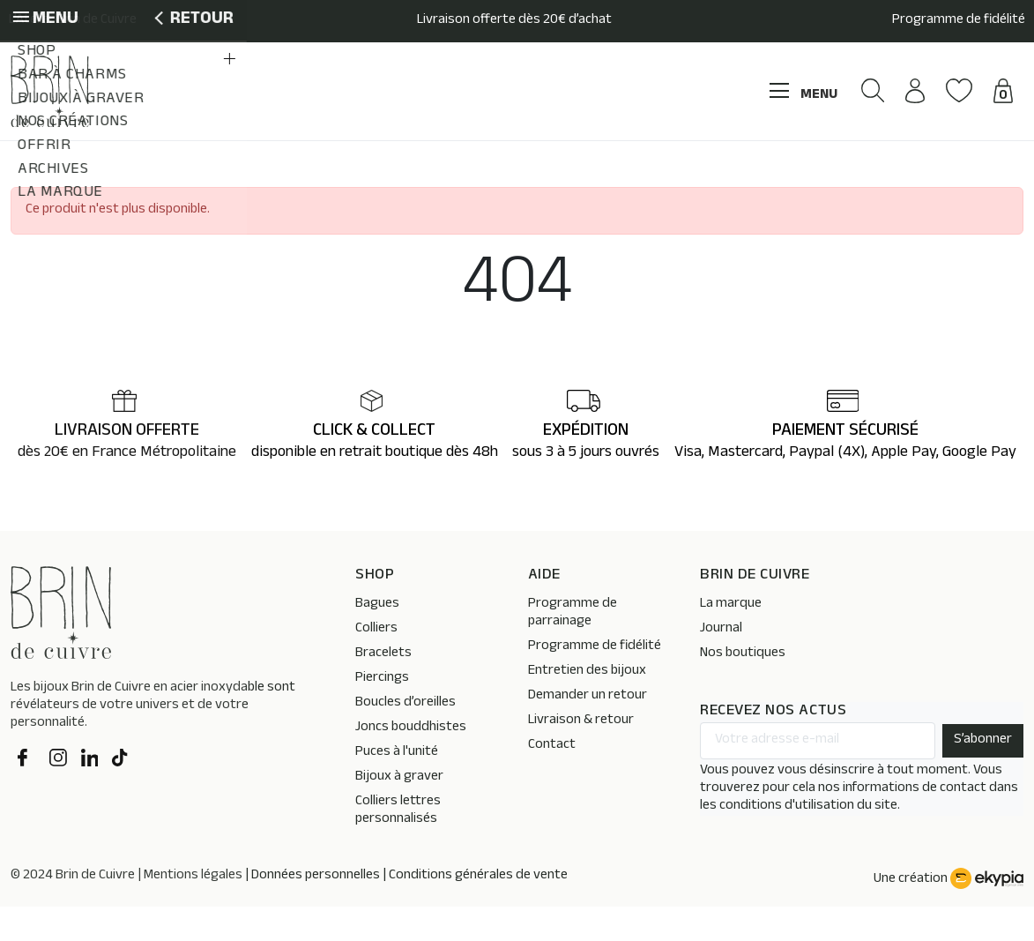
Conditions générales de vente (478, 910)
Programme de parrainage (572, 647)
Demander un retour (587, 731)
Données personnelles (315, 910)
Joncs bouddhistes (410, 762)
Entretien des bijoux (587, 706)
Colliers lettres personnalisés (398, 845)
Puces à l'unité (396, 787)
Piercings (382, 713)
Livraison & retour (581, 755)
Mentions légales (193, 910)
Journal (721, 664)
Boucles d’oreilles (405, 738)
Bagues (377, 639)
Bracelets (383, 688)
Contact (552, 780)
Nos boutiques (742, 688)
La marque (731, 639)
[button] (848, 145)
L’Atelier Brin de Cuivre (73, 21)
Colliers (376, 664)
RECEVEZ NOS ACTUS (773, 746)
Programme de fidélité (958, 21)
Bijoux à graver (399, 812)
